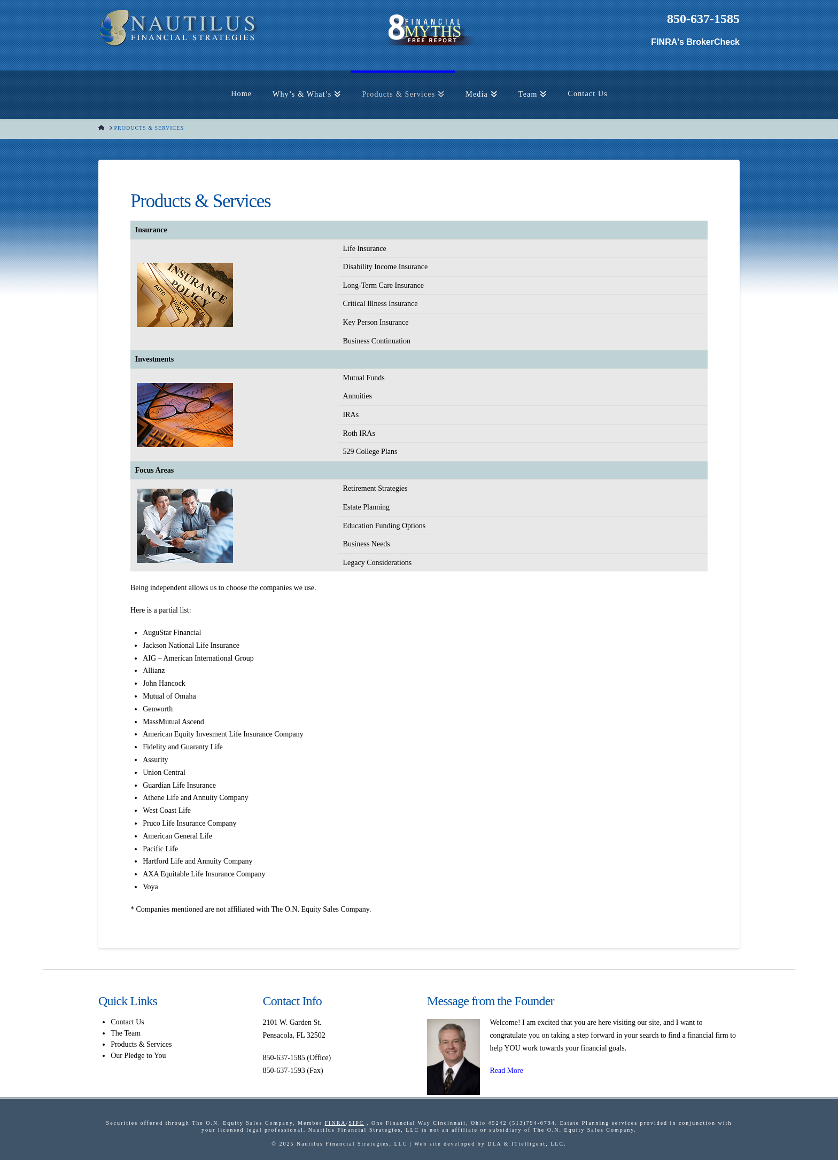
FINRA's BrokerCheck (695, 41)
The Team (126, 1033)
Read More (506, 1071)
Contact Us (127, 1022)
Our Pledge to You (138, 1056)
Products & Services (141, 1044)
